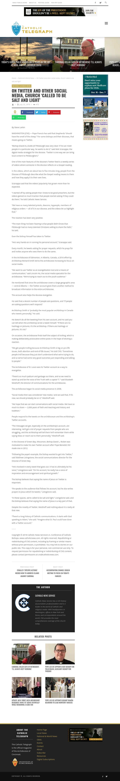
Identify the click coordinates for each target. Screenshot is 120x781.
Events (40, 743)
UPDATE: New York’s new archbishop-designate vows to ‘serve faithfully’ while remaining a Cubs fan (26, 702)
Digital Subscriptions (46, 759)
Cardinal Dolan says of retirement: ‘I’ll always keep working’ (78, 63)
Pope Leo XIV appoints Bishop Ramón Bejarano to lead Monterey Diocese (59, 701)
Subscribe (41, 752)
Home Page (21, 58)
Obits (39, 739)
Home (14, 78)
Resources (41, 756)
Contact (40, 746)
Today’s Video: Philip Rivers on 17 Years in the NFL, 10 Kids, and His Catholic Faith (26, 63)
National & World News (78, 58)
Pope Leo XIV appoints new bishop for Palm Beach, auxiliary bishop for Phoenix (59, 669)
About (39, 749)
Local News (42, 733)
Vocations (31, 58)
